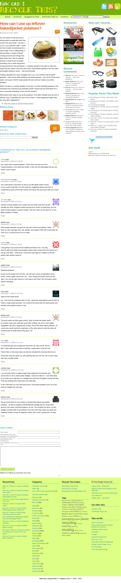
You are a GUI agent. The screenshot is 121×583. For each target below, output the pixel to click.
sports (34, 546)
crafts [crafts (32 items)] (79, 509)
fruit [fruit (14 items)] (80, 511)
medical (35, 536)
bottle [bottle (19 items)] (74, 501)
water (34, 556)
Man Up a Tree (97, 539)
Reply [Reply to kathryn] (3, 416)
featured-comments (39, 500)
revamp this (36, 569)
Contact (64, 17)
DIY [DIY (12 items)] (83, 509)
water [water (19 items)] (64, 535)
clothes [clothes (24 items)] (64, 505)
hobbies (35, 528)
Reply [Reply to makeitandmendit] (3, 193)
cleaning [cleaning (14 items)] (81, 502)
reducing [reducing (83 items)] (66, 526)
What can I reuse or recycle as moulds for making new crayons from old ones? (16, 532)
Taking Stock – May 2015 (100, 486)
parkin (33, 75)
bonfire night (4, 45)
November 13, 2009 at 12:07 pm (12, 370)
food (1, 130)
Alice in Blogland (97, 522)
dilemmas (35, 497)
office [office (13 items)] (80, 516)
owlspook (68, 122)
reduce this (36, 564)
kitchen (34, 533)
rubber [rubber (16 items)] (76, 530)
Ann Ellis (4, 200)
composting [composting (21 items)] (72, 509)
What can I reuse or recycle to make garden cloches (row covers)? (74, 130)
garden (34, 523)
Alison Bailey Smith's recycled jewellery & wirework (102, 526)
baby (34, 506)
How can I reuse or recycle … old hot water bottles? (74, 89)
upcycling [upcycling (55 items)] (74, 533)
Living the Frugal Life (99, 537)
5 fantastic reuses (38, 486)
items (6, 130)
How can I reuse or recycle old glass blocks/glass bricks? (15, 496)
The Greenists (97, 547)
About (7, 17)
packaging (35, 541)
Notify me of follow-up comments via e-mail (15, 473)
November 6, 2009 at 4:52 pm (11, 267)
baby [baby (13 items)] (63, 500)
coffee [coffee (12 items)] (85, 507)
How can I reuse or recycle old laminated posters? (75, 95)
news (34, 561)
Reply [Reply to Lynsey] (3, 259)
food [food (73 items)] (76, 511)
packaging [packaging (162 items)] (68, 519)
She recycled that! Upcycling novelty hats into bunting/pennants (15, 518)
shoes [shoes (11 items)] (81, 530)
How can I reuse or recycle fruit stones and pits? (74, 83)
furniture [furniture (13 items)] (84, 511)
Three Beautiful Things (100, 549)
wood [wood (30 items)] (68, 535)
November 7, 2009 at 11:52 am (12, 293)
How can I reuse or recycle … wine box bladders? (74, 77)
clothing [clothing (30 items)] (79, 507)
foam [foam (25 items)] (72, 511)
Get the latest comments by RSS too (103, 155)
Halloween (36, 526)
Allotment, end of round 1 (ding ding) (104, 493)
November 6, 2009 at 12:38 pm (12, 161)
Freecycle (95, 532)
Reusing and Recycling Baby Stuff (74, 491)
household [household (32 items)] (77, 514)
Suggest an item (31, 17)
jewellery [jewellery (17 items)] (85, 514)
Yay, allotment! (97, 495)
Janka (3, 159)
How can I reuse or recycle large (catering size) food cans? (13, 513)
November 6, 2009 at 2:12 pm (11, 201)
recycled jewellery (38, 494)
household (36, 531)
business (35, 511)
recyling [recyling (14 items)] (79, 523)
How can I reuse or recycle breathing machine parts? (74, 111)
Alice (2, 340)
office (34, 538)
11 (57, 31)
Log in (91, 152)
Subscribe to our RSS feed (99, 153)
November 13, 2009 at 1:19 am (12, 342)
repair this (35, 566)
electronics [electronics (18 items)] (65, 511)
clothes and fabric (38, 516)
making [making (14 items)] (70, 516)
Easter (34, 518)
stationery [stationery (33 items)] (66, 533)
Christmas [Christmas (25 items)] (74, 503)
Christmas (35, 513)
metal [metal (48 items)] (75, 516)
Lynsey (3, 242)
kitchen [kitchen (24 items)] (64, 516)
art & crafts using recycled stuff (43, 491)
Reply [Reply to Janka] (3, 173)
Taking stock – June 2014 (101, 498)
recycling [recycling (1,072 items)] (69, 523)
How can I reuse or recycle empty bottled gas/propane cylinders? (14, 509)
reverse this (36, 571)
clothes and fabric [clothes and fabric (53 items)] (76, 505)
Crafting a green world (99, 529)
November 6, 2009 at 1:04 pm (11, 181)
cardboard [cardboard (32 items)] (66, 503)
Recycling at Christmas (70, 486)
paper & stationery (38, 543)
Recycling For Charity (69, 489)
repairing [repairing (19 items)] (74, 526)
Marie (67, 109)
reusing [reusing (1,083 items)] (68, 530)
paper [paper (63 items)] (77, 519)
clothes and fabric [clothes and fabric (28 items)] (69, 507)
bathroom (35, 508)
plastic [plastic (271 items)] (85, 519)
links (33, 559)
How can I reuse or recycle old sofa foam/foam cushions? (74, 105)
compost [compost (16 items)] (65, 509)
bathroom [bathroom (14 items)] (68, 500)
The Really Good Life (103, 482)
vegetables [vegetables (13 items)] (83, 533)
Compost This (96, 509)
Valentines (36, 553)
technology (36, 548)
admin (34, 489)
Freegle (94, 534)
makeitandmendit (7, 179)
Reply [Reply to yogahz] (3, 285)
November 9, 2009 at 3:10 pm (11, 317)
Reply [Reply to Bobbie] (3, 236)
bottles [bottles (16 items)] (78, 501)
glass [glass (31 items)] (70, 514)
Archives (17, 17)
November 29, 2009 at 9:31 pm (12, 399)
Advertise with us (50, 17)
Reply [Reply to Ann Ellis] (3, 216)
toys (33, 551)
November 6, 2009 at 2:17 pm (11, 224)
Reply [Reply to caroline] (3, 391)
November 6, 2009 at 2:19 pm (11, 244)
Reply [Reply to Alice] (3, 362)
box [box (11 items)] (82, 500)
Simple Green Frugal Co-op (101, 544)
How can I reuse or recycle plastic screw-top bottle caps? (73, 123)
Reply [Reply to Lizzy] (3, 309)
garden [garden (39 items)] (65, 514)
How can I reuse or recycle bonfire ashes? (19, 103)
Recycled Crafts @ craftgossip (102, 542)
